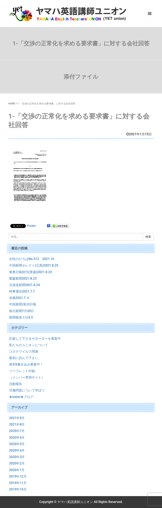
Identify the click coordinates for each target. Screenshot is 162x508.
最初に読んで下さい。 (25, 358)
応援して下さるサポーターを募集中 (35, 338)
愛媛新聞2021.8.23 (23, 278)
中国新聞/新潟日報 (22, 304)
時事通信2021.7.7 (22, 291)
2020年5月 (17, 444)
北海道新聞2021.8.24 (24, 285)
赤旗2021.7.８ (19, 298)
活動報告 (15, 384)
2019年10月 (18, 489)
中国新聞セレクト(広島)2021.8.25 (33, 265)
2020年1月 (17, 470)
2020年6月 (17, 437)
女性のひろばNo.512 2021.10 (31, 259)
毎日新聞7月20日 (21, 311)
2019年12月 (18, 476)
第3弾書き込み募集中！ (26, 364)
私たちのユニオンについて (28, 345)
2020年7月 (17, 431)
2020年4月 (17, 450)
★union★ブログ (21, 397)
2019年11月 (18, 483)
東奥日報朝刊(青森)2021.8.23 (30, 272)
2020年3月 (17, 457)
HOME (11, 103)
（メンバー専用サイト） (27, 377)
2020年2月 (17, 463)
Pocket (31, 225)
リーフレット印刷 (22, 371)
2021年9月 (17, 418)
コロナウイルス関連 (23, 351)
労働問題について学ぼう (27, 390)
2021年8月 (17, 424)
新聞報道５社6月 (21, 317)
